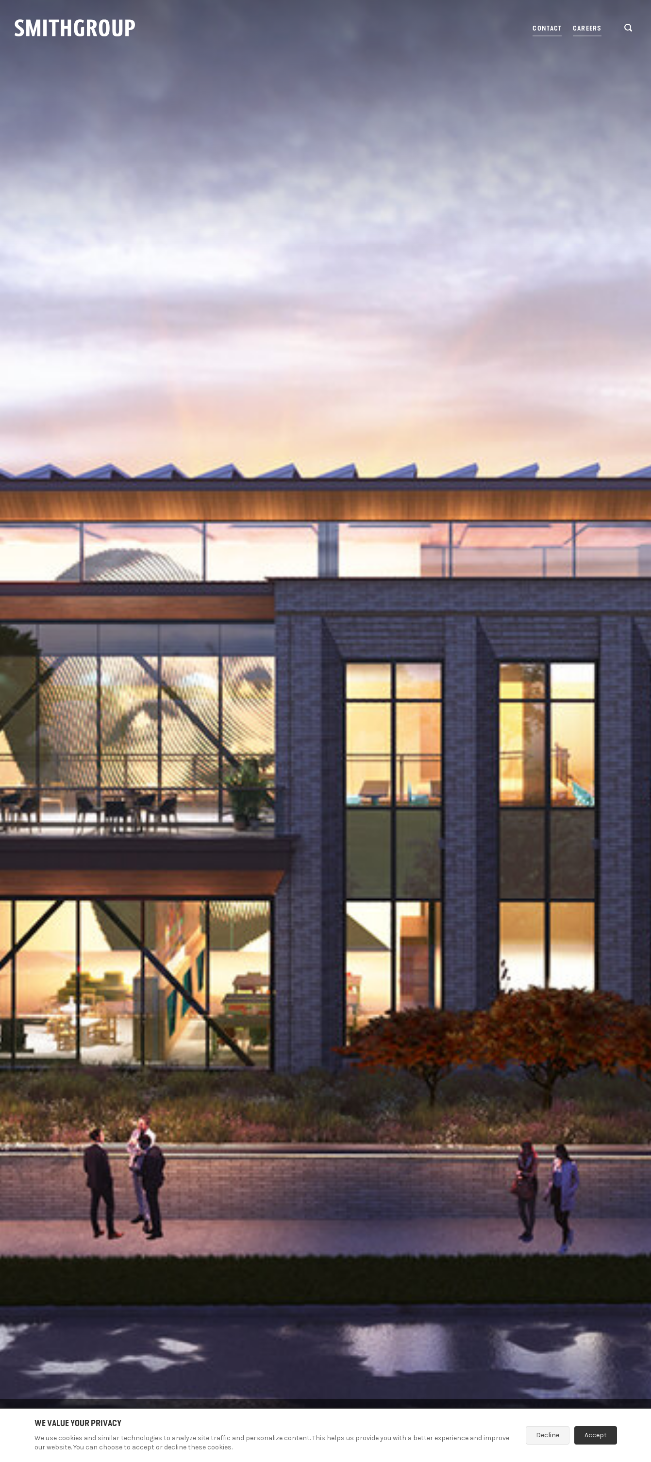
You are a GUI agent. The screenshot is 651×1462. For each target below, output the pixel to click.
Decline (547, 1435)
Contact (547, 28)
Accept (595, 1435)
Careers (587, 28)
